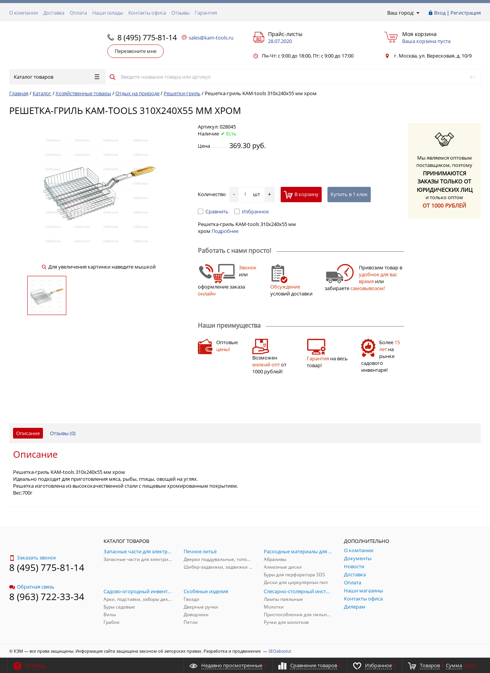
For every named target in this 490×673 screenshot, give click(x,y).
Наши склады (107, 12)
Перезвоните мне (135, 51)
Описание (28, 433)
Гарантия (206, 12)
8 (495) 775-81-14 (147, 37)
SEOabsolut (279, 651)
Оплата (78, 12)
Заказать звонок (32, 557)
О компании (23, 12)
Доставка (53, 12)
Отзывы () (63, 433)
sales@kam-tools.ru (211, 37)
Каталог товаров (56, 76)
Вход (440, 12)
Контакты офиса (147, 12)
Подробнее (225, 231)
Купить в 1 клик (349, 194)
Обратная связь (31, 586)
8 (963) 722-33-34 (46, 596)
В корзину (301, 194)
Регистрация (466, 12)
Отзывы (180, 12)
